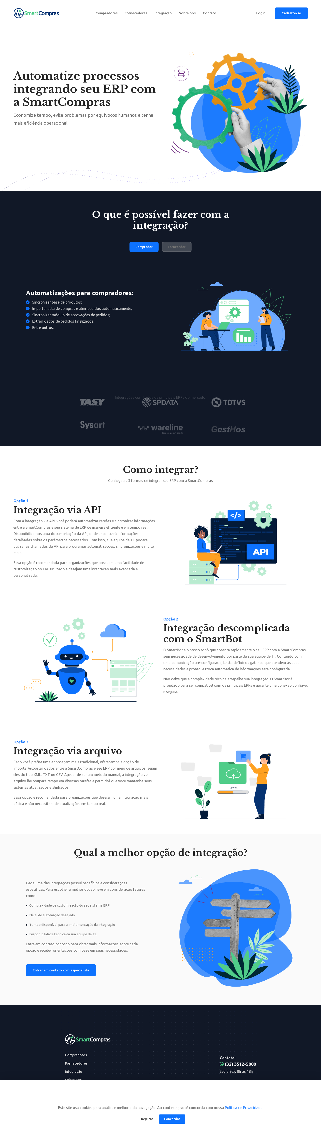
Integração (163, 13)
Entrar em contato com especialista (61, 970)
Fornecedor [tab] (177, 247)
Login (260, 13)
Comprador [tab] (144, 247)
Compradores (106, 13)
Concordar (172, 1119)
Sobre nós (187, 13)
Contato (209, 13)
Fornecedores (136, 13)
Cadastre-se (291, 13)
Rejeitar (147, 1119)
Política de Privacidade (243, 1108)
